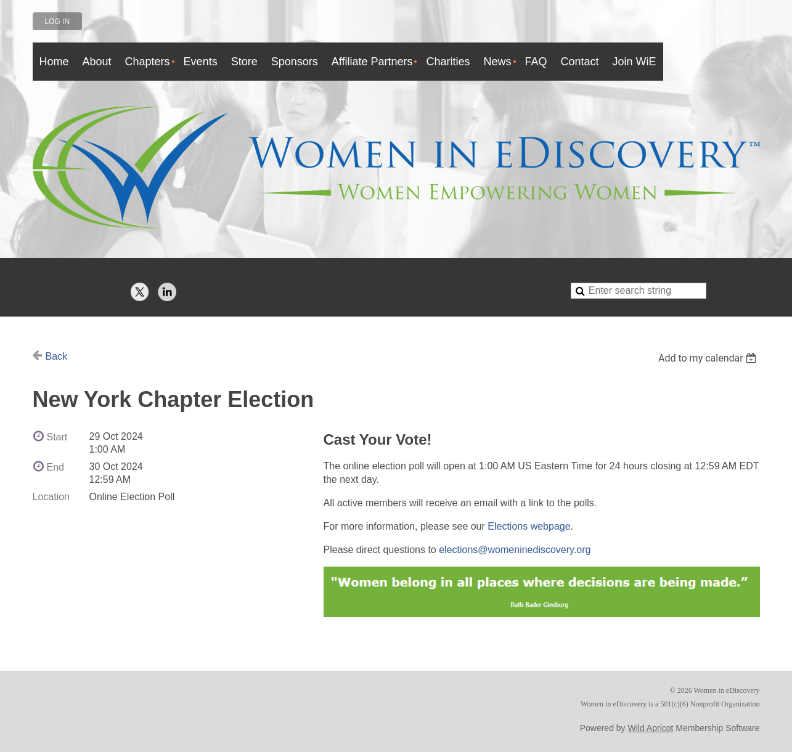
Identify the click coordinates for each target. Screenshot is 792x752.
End (55, 467)
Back (57, 356)
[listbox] (709, 358)
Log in (57, 21)
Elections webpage (529, 526)
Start (57, 437)
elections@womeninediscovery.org (514, 549)
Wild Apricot (651, 728)
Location (51, 496)
